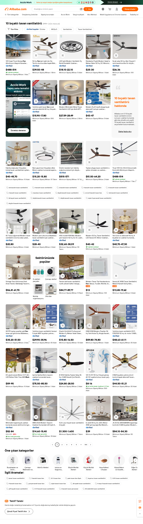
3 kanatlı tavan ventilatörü (42, 188)
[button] (81, 9)
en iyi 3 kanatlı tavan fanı (92, 193)
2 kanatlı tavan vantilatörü (16, 193)
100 (86, 444)
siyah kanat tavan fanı (57, 484)
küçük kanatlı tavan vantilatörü (66, 193)
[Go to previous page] (52, 444)
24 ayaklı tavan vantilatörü (80, 484)
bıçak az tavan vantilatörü (95, 478)
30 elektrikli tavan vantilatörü (94, 489)
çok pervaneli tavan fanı (35, 484)
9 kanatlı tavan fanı (13, 484)
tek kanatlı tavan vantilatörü (17, 188)
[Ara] (88, 9)
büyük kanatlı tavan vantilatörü (42, 198)
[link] (140, 501)
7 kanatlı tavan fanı (36, 478)
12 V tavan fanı (55, 478)
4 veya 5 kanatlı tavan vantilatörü (107, 484)
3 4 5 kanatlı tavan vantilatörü (43, 489)
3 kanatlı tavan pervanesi (68, 489)
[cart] (110, 9)
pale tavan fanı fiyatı (73, 478)
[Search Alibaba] (56, 9)
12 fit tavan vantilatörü (119, 478)
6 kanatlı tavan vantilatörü (67, 188)
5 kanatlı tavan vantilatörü (91, 188)
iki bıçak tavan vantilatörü (16, 198)
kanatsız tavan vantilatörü (41, 193)
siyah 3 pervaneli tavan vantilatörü (98, 198)
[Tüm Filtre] (13, 29)
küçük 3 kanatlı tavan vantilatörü (18, 203)
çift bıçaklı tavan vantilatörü (17, 489)
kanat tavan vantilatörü (15, 478)
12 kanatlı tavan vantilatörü (116, 188)
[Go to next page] (90, 444)
